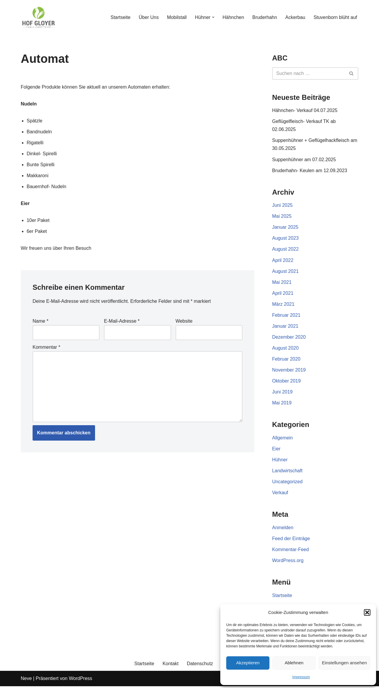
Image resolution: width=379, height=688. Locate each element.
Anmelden (282, 529)
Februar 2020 (286, 359)
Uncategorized (287, 483)
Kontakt (171, 665)
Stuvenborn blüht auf (335, 17)
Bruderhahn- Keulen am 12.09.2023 (309, 170)
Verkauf (280, 494)
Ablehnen (294, 662)
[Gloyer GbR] (38, 17)
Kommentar (46, 347)
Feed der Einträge (291, 540)
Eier (276, 449)
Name (40, 321)
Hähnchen (233, 17)
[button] (367, 612)
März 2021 (283, 304)
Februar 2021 (286, 315)
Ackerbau (295, 17)
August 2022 (285, 249)
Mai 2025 (282, 216)
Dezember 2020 (289, 337)
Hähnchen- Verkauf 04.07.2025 (305, 110)
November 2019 (289, 370)
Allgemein (282, 438)
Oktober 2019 (286, 382)
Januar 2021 (285, 326)
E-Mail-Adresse (121, 321)
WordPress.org (287, 561)
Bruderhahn (264, 17)
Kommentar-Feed (290, 550)
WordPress (80, 680)
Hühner (280, 460)
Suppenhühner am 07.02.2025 (304, 159)
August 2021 (285, 271)
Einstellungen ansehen (344, 662)
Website (184, 321)
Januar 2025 (285, 227)
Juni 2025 (282, 205)
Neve (26, 680)
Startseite (120, 17)
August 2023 (285, 238)
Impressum (301, 677)
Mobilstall (176, 17)
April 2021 (282, 293)
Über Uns (148, 17)
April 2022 (282, 260)
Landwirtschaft (287, 472)
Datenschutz (200, 665)
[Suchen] (308, 73)
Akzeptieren (247, 662)
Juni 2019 (282, 393)
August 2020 (285, 348)
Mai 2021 (282, 282)
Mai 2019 (282, 404)
